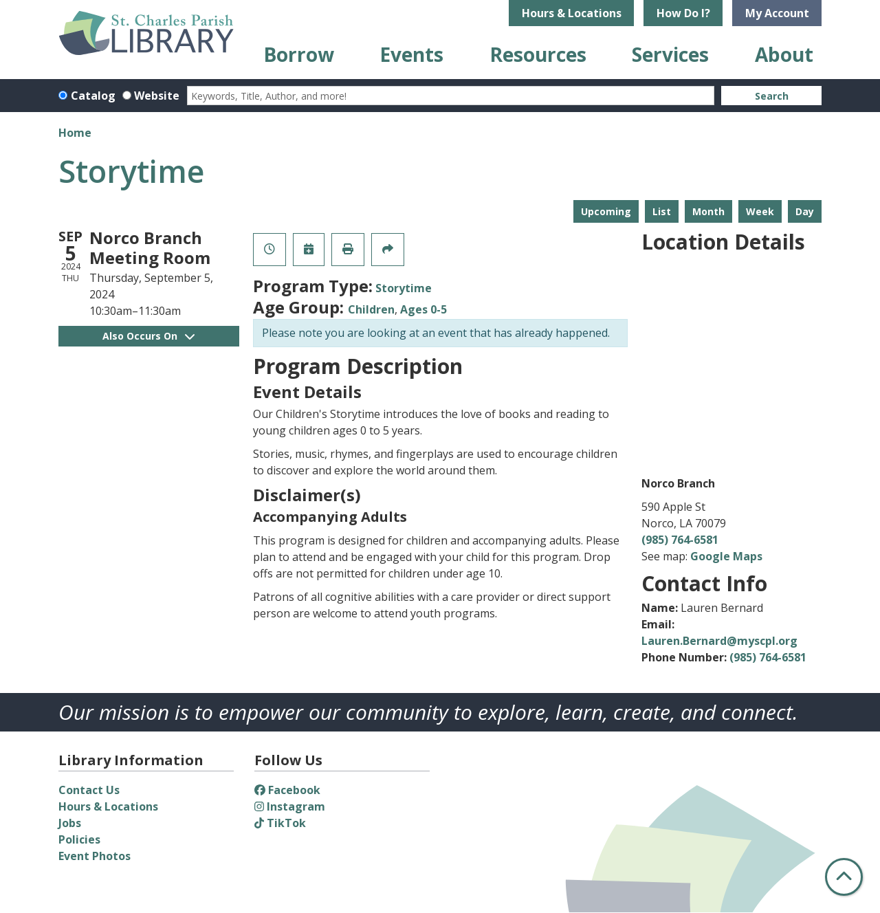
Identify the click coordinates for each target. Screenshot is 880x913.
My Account (777, 13)
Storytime (403, 288)
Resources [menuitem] (538, 54)
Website (156, 95)
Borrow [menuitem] (298, 54)
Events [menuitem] (411, 54)
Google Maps (726, 556)
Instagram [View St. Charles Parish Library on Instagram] (289, 806)
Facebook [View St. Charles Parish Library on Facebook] (287, 790)
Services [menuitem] (670, 54)
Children (371, 309)
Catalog (93, 95)
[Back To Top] (844, 877)
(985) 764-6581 (679, 539)
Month (708, 211)
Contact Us (89, 790)
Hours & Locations (572, 13)
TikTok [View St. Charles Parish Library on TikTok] (280, 822)
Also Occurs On (148, 335)
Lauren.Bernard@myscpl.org (719, 640)
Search (772, 95)
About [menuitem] (784, 54)
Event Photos (94, 856)
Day (804, 211)
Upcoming (606, 211)
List (661, 211)
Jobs (69, 822)
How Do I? (683, 13)
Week (760, 211)
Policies (79, 839)
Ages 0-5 (423, 309)
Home (74, 132)
